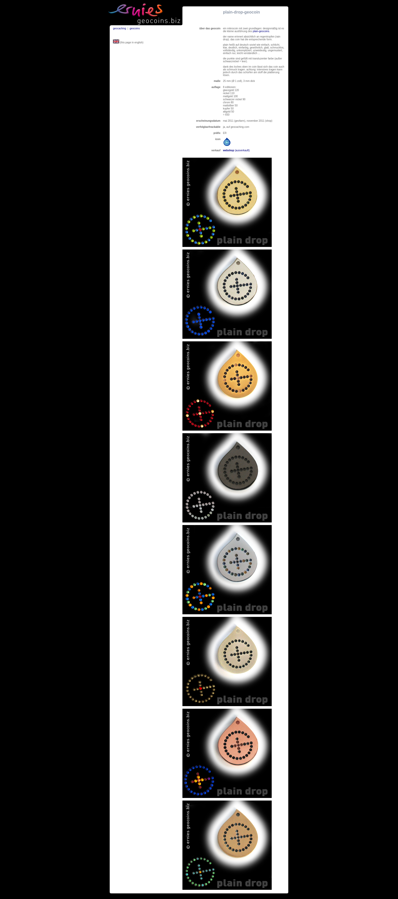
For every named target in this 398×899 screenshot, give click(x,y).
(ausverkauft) (242, 150)
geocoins (135, 28)
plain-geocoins (261, 31)
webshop (229, 150)
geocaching (119, 28)
